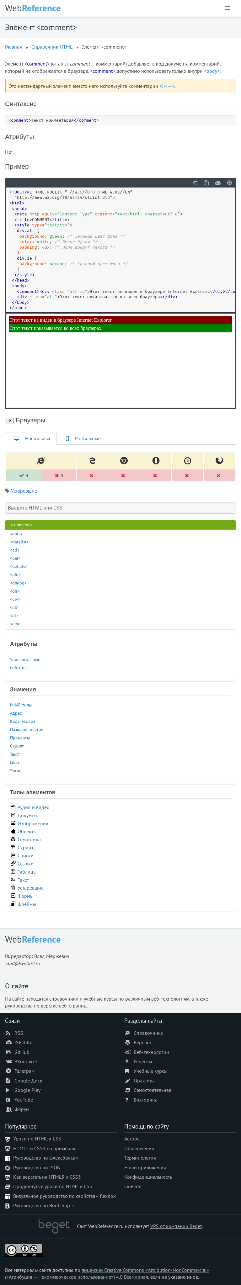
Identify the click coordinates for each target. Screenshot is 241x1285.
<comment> (21, 524)
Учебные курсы (151, 1071)
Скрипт (17, 746)
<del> (15, 558)
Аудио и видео (34, 807)
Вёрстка (142, 1042)
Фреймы (27, 904)
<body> (212, 71)
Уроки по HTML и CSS (37, 1138)
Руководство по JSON (37, 1167)
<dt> (14, 615)
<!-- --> (166, 86)
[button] (228, 8)
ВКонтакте (25, 1061)
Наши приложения (145, 1167)
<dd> (14, 550)
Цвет (14, 762)
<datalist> (19, 542)
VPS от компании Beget (176, 1226)
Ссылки (26, 863)
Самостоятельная (152, 1090)
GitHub (21, 1052)
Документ (28, 815)
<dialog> (18, 583)
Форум (21, 1109)
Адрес (16, 713)
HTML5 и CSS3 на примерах (44, 1148)
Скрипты (27, 847)
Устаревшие (24, 491)
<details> (18, 566)
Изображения (33, 823)
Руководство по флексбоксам (45, 1158)
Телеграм (24, 1071)
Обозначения (139, 1148)
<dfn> (15, 574)
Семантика (29, 839)
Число (16, 770)
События (18, 667)
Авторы (132, 1138)
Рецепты (143, 1061)
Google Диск (28, 1080)
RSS (18, 1033)
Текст (15, 754)
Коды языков (22, 721)
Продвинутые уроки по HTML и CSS (52, 1186)
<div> (15, 599)
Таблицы (27, 872)
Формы (26, 896)
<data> (16, 534)
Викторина (146, 1100)
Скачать (132, 1186)
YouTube (23, 1100)
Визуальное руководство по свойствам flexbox (64, 1196)
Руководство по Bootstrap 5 (43, 1205)
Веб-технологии (151, 1052)
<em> (15, 624)
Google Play (27, 1090)
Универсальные (25, 659)
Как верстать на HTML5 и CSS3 (47, 1177)
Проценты (20, 738)
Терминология (140, 1158)
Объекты (27, 831)
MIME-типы (21, 705)
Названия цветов (26, 729)
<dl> (14, 607)
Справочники (148, 1033)
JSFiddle (23, 1042)
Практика (144, 1080)
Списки (26, 855)
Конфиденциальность (148, 1177)
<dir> (15, 591)
